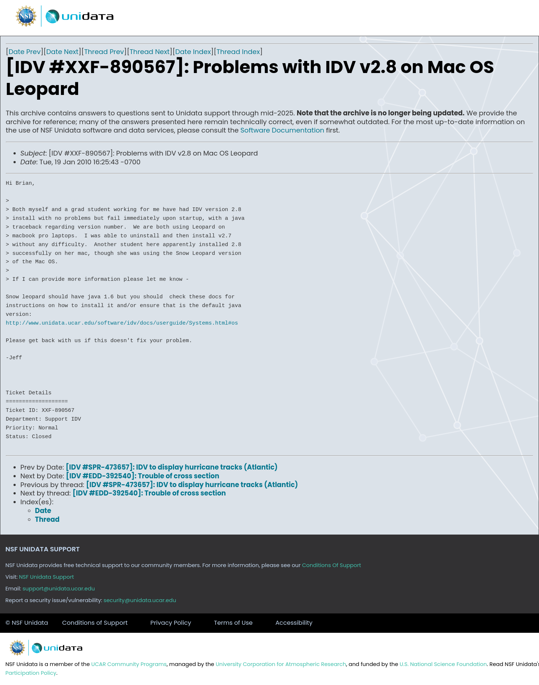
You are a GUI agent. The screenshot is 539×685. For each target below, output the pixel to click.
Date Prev (25, 51)
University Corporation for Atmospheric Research (281, 664)
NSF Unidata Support (46, 577)
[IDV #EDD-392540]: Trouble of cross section (142, 476)
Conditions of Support (94, 623)
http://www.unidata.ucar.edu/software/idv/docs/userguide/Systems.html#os (122, 323)
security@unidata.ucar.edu (140, 600)
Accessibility (294, 623)
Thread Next (150, 51)
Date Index (193, 51)
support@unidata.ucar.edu (59, 588)
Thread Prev (104, 51)
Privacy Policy (170, 623)
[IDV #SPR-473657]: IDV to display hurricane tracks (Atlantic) (172, 467)
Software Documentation (282, 130)
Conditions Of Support (331, 565)
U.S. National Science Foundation (443, 664)
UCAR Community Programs (129, 664)
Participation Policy (30, 673)
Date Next (62, 51)
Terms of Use (233, 623)
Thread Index (238, 51)
